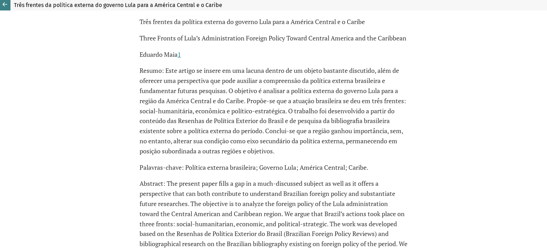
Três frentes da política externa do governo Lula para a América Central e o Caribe (118, 5)
